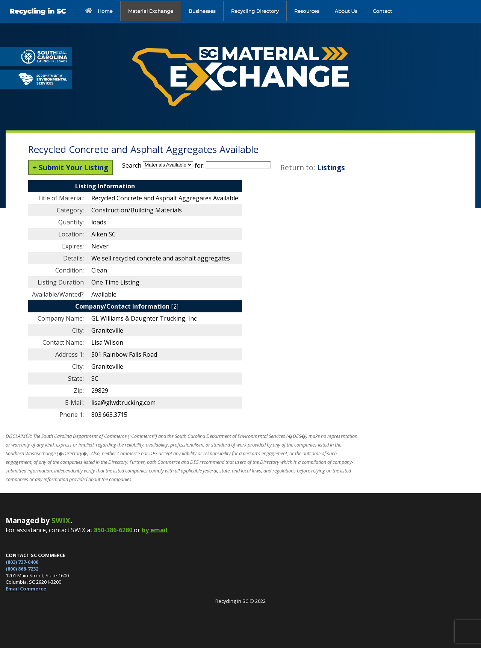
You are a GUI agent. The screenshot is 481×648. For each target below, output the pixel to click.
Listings (331, 167)
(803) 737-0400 (22, 562)
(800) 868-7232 (22, 568)
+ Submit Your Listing (70, 167)
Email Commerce (26, 588)
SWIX (60, 520)
